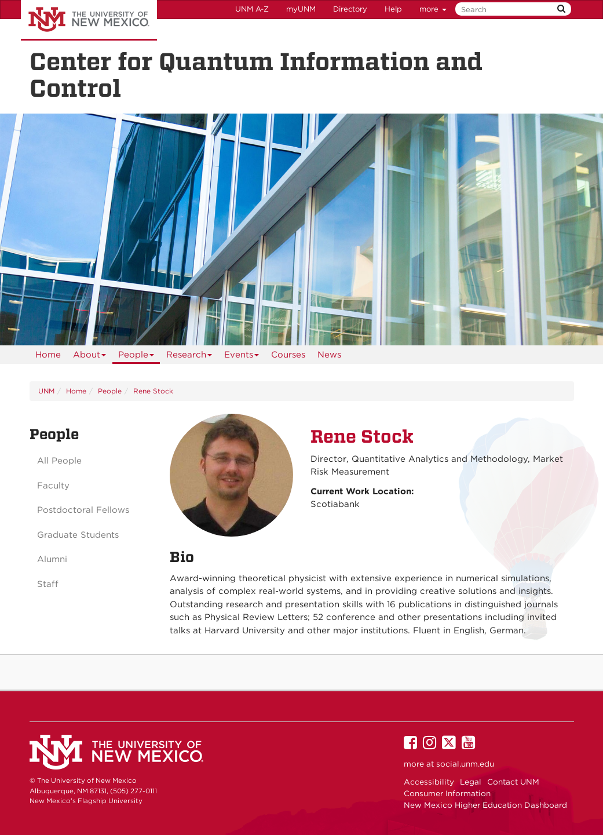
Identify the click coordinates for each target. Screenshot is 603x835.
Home (48, 354)
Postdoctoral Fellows (83, 510)
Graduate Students (78, 535)
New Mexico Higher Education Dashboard (485, 805)
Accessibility (429, 781)
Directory (350, 9)
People (136, 356)
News (329, 354)
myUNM (301, 9)
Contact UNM (513, 781)
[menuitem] (48, 354)
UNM (46, 390)
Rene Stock (153, 390)
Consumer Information (447, 793)
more (433, 9)
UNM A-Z (252, 9)
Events (242, 356)
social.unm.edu (465, 763)
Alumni (52, 559)
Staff (48, 584)
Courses (288, 354)
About (90, 356)
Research (189, 356)
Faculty (53, 485)
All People (59, 460)
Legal (470, 781)
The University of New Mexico (89, 20)
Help (393, 9)
